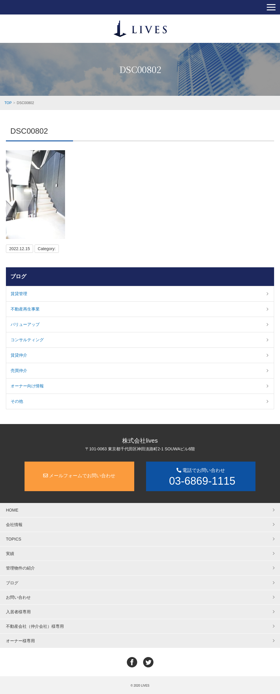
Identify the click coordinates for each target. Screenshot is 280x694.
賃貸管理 (19, 293)
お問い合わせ (18, 597)
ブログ (18, 276)
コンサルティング (27, 339)
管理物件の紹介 (20, 568)
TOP (8, 103)
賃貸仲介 (19, 355)
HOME (12, 510)
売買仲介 (19, 370)
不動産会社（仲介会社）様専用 (35, 626)
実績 (10, 553)
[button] (271, 7)
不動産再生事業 (25, 309)
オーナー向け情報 (27, 386)
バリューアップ (25, 324)
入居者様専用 (18, 611)
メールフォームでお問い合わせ (79, 475)
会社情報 (14, 524)
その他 (17, 401)
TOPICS (13, 539)
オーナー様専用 (20, 640)
